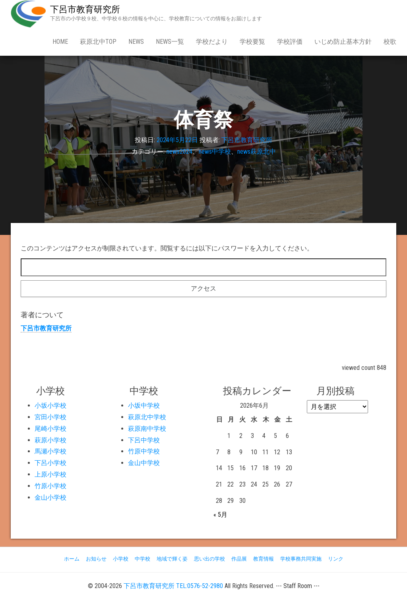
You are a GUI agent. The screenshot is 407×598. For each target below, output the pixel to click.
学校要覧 (252, 41)
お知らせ (96, 559)
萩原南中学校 (147, 428)
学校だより (212, 41)
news (136, 41)
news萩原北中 (256, 151)
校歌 (390, 41)
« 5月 (220, 514)
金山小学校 (50, 497)
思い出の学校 (209, 559)
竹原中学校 (144, 451)
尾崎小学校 (50, 428)
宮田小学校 (50, 417)
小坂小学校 (50, 405)
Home (60, 41)
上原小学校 (50, 474)
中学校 (142, 559)
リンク (335, 559)
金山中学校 (144, 463)
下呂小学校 (50, 463)
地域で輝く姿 (172, 559)
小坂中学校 (144, 405)
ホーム (71, 559)
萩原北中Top (98, 41)
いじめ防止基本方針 (343, 41)
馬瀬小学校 (50, 451)
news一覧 (170, 41)
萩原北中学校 (147, 417)
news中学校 (215, 151)
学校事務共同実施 (301, 559)
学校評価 (289, 41)
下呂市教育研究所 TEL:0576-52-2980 (173, 586)
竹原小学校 (50, 486)
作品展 (239, 559)
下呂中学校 (144, 440)
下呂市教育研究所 (85, 9)
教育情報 (263, 559)
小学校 (120, 559)
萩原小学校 (50, 440)
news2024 (179, 151)
